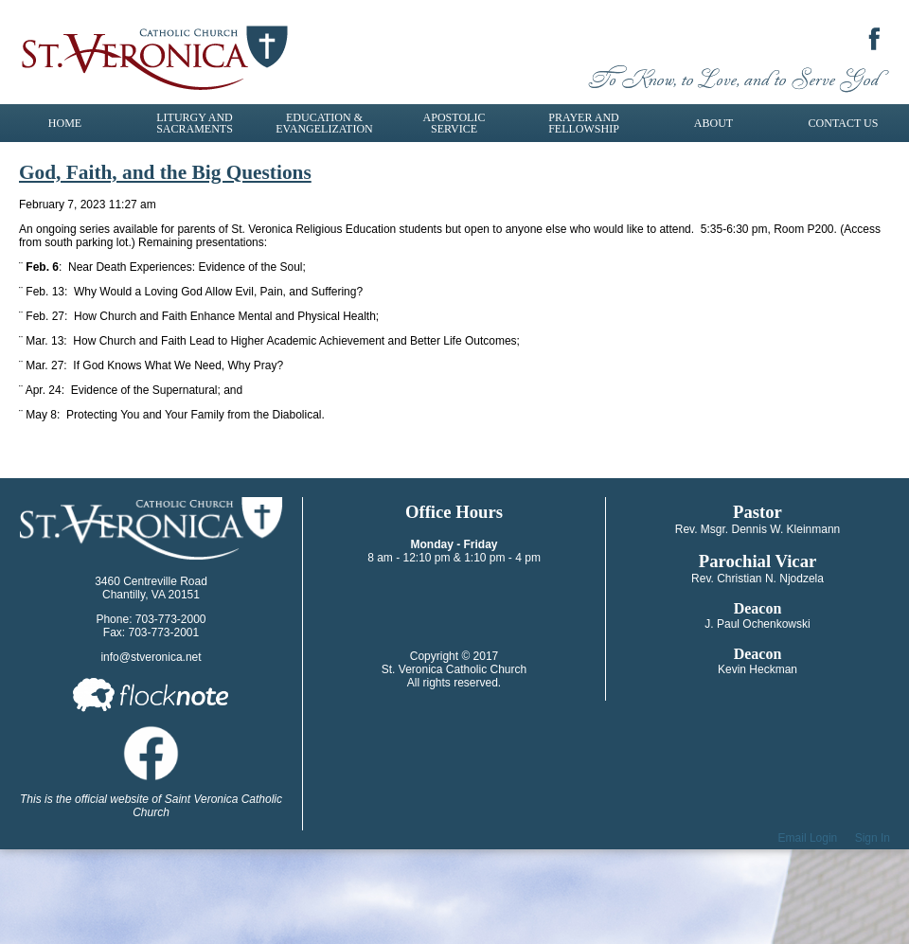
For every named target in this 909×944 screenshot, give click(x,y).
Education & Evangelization (324, 123)
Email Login (808, 838)
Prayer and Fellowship (583, 123)
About (713, 123)
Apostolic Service (454, 123)
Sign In (872, 838)
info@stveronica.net (150, 657)
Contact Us (844, 123)
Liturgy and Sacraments (194, 123)
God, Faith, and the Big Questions (165, 172)
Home (64, 123)
